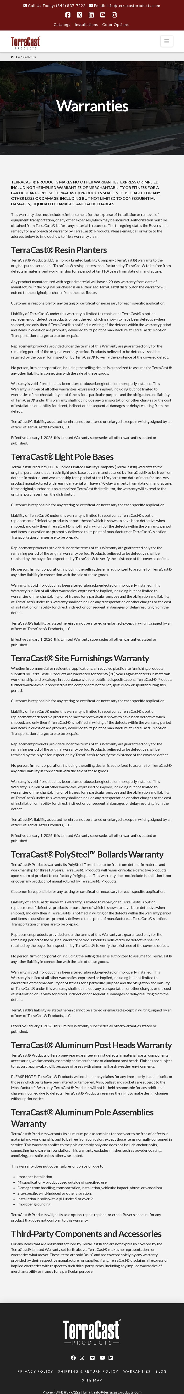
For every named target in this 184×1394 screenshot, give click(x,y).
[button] (167, 41)
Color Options (115, 24)
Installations (86, 24)
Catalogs (62, 24)
